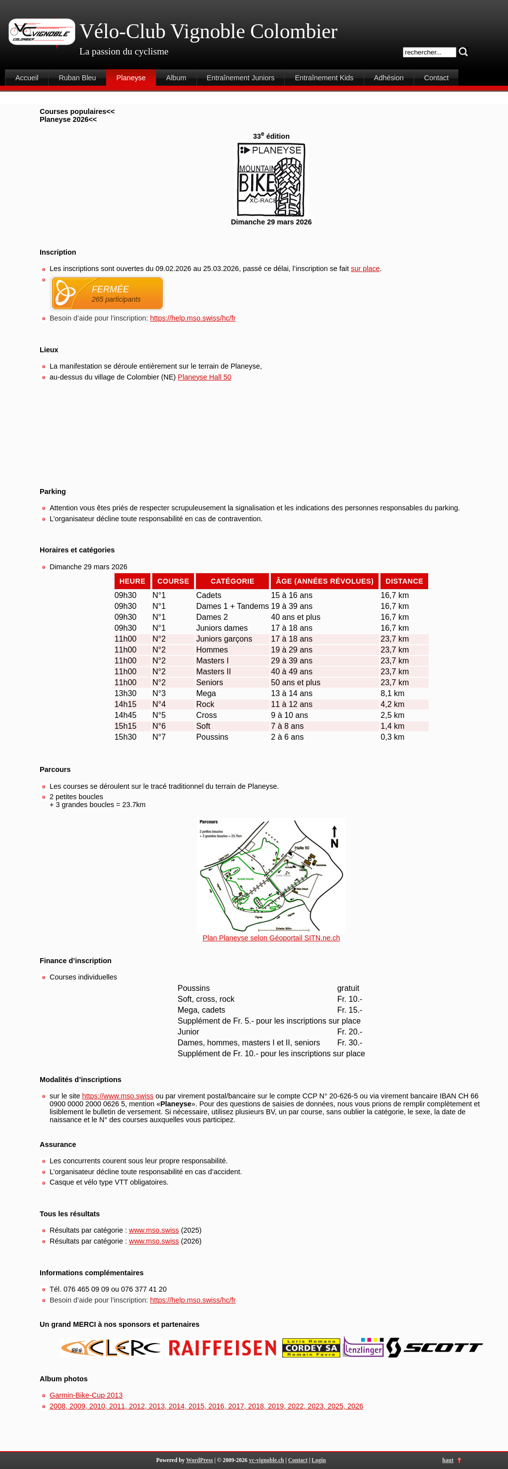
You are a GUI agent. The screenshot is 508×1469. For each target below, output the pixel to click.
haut (448, 1460)
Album (176, 78)
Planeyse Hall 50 (204, 377)
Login (319, 1460)
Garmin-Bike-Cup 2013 (86, 1395)
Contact (436, 78)
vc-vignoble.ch (266, 1460)
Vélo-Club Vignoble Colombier (208, 31)
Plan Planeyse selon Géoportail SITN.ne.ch (271, 938)
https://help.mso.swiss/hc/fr (193, 318)
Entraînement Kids (324, 78)
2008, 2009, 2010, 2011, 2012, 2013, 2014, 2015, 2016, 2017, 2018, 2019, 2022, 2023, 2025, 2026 (206, 1406)
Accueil (26, 78)
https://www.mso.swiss (118, 1096)
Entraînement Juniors (241, 78)
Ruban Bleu (77, 78)
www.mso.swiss (154, 1230)
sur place (365, 268)
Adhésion (389, 78)
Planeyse (131, 78)
